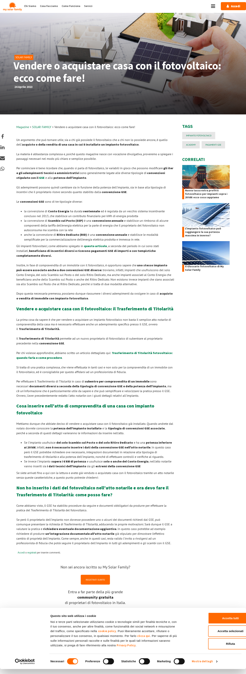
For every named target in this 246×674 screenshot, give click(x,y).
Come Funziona (71, 6)
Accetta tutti (214, 623)
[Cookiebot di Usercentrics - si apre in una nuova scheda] (25, 666)
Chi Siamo (30, 6)
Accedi (21, 552)
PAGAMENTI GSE (213, 144)
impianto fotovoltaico (198, 135)
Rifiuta (214, 648)
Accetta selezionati (214, 636)
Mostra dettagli (202, 666)
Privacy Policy (126, 650)
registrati (31, 552)
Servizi (88, 6)
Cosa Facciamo (49, 6)
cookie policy (107, 636)
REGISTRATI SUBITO (95, 579)
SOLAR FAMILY (42, 127)
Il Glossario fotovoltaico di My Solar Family (204, 268)
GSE (42, 178)
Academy (191, 144)
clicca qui (143, 641)
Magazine (22, 127)
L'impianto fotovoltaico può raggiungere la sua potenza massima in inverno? (203, 232)
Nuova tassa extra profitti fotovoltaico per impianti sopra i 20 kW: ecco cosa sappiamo (206, 194)
